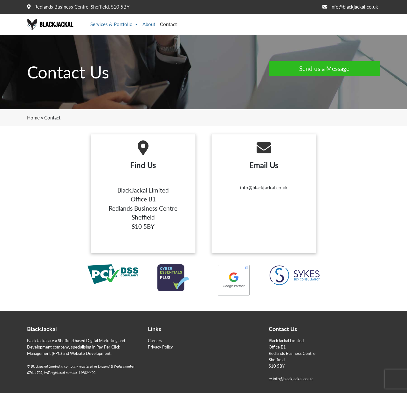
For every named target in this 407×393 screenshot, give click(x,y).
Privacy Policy (160, 347)
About (148, 24)
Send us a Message (324, 68)
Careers (155, 340)
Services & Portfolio (112, 24)
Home (33, 117)
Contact (168, 24)
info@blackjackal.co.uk (354, 6)
